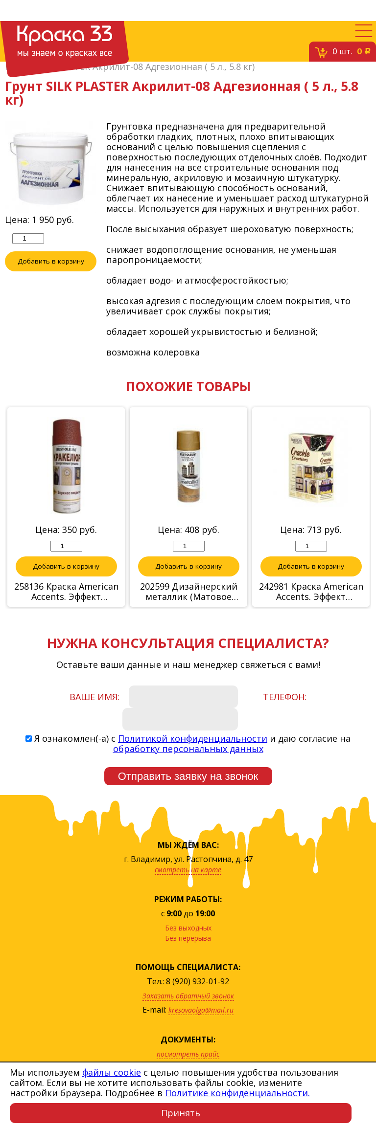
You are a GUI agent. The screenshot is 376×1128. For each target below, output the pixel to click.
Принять (180, 1113)
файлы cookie (111, 1072)
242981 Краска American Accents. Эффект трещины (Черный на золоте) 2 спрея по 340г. (310, 591)
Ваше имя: (94, 697)
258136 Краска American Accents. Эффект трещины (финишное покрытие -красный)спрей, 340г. (66, 591)
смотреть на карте (188, 869)
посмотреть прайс (188, 1054)
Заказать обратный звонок (188, 995)
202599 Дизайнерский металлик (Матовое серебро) (188, 591)
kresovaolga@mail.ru (201, 1010)
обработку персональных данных (188, 748)
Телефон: (284, 697)
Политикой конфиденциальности (192, 738)
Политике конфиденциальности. (237, 1093)
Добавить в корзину (51, 261)
